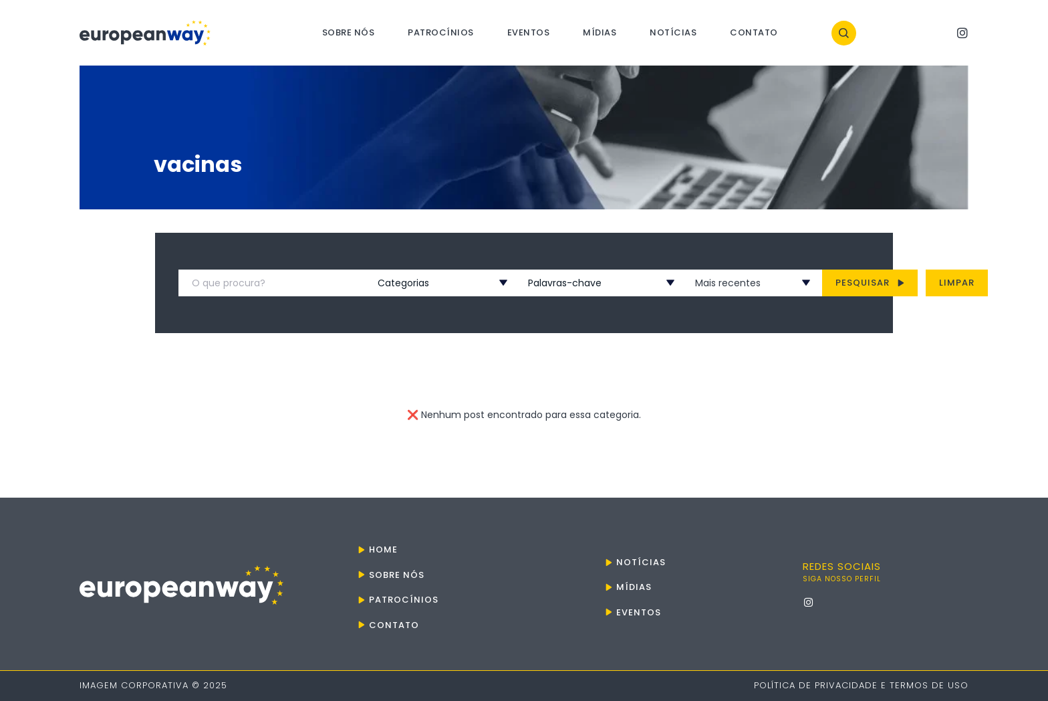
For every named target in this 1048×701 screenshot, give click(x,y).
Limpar (956, 282)
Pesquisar (869, 282)
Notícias (673, 32)
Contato (754, 32)
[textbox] (426, 283)
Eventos (528, 32)
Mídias (599, 32)
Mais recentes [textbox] (728, 283)
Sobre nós (348, 32)
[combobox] (426, 283)
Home (383, 549)
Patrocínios (441, 32)
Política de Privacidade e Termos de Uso (861, 685)
